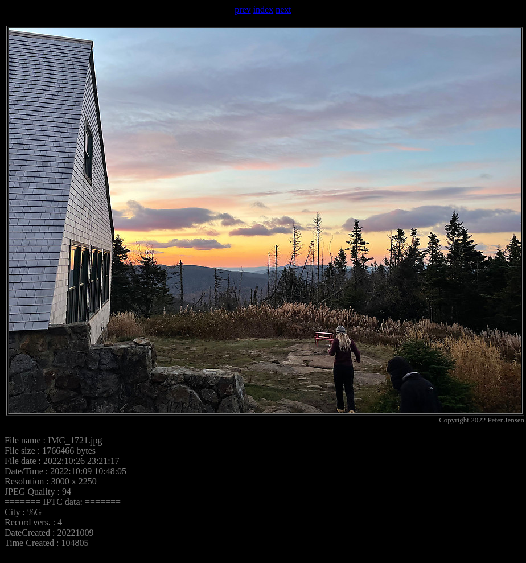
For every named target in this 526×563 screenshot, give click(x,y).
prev (242, 9)
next (283, 9)
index (263, 9)
